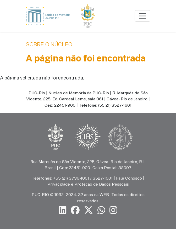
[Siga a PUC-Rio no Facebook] (75, 210)
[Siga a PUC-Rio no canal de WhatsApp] (101, 210)
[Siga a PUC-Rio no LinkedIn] (63, 210)
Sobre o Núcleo (49, 44)
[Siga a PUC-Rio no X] (88, 210)
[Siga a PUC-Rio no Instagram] (113, 210)
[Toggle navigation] (142, 16)
